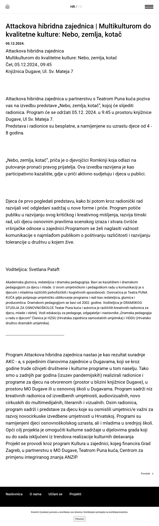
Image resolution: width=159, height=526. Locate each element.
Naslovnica (14, 494)
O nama (35, 494)
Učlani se (55, 494)
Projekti (75, 494)
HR (72, 6)
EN (80, 6)
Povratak (145, 473)
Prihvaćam (79, 519)
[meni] (149, 6)
